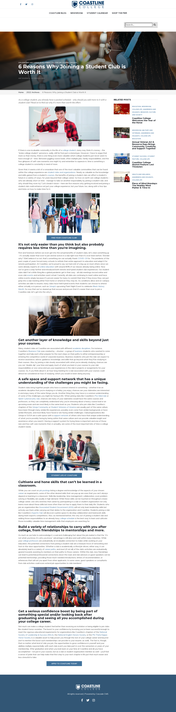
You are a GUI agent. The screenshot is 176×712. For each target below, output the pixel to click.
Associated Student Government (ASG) (56, 507)
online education (47, 266)
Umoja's (52, 286)
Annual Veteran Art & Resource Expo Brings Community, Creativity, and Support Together (144, 145)
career (21, 493)
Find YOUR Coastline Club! (64, 238)
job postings (44, 490)
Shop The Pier (119, 13)
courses (51, 175)
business (78, 351)
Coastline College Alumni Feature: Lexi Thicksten (143, 164)
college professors (31, 541)
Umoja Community (40, 407)
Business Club (34, 351)
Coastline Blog (57, 13)
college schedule (67, 518)
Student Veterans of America (63, 407)
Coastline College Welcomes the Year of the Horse (144, 120)
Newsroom (76, 13)
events (30, 275)
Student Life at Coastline (64, 475)
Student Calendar (97, 13)
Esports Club (37, 513)
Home (21, 92)
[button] (154, 24)
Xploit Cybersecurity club (29, 398)
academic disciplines (81, 348)
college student (69, 150)
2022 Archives (33, 92)
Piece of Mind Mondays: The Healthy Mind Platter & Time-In (144, 185)
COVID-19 (82, 258)
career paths (50, 549)
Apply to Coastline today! (64, 664)
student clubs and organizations (61, 172)
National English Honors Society (72, 635)
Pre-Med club (100, 396)
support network (61, 415)
